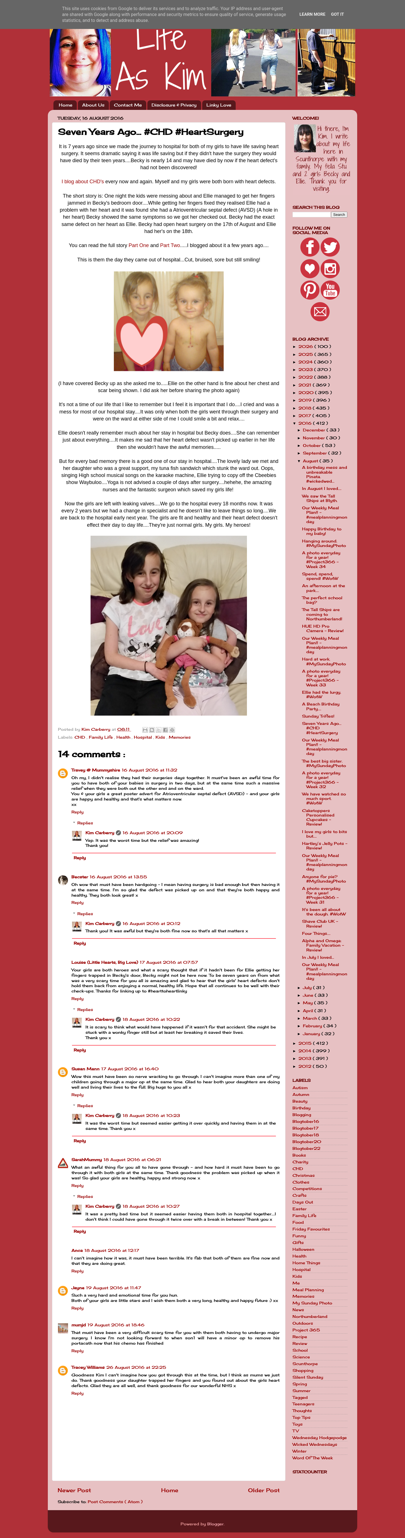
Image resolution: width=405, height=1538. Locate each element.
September (315, 453)
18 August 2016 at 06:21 (132, 1159)
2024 (306, 362)
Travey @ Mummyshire (95, 770)
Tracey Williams (88, 1367)
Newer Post (74, 1490)
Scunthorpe (305, 1363)
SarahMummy (86, 1159)
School (300, 1350)
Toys (297, 1424)
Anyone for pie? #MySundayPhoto (324, 878)
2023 (306, 369)
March (310, 1018)
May (308, 1003)
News (298, 1310)
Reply (77, 812)
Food (298, 1222)
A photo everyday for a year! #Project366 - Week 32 (321, 780)
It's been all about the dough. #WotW (324, 911)
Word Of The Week (312, 1458)
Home (65, 105)
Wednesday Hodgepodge (319, 1437)
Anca (77, 1250)
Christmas (303, 1175)
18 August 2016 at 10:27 (151, 1206)
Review (299, 1343)
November (314, 438)
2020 (306, 392)
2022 (306, 377)
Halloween (303, 1249)
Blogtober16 (305, 1121)
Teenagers (303, 1404)
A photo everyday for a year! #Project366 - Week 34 (321, 560)
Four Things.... (316, 933)
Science (301, 1357)
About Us (93, 105)
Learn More (312, 14)
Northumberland (309, 1316)
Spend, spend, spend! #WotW (320, 576)
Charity (300, 1162)
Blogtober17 (305, 1128)
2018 (305, 408)
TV (295, 1431)
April (308, 1010)
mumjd (78, 1325)
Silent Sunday (307, 1377)
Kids (161, 737)
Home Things (306, 1263)
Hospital (143, 737)
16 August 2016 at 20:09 (153, 833)
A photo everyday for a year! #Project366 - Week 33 (321, 678)
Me (296, 1283)
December (315, 430)
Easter (299, 1209)
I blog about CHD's (83, 181)
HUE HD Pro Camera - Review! (323, 628)
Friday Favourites (311, 1229)
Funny (299, 1236)
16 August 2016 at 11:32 (149, 770)
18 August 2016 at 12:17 (111, 1250)
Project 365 (306, 1330)
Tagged (300, 1397)
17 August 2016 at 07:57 (169, 962)
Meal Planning (308, 1290)
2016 (305, 423)
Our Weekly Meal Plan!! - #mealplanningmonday (324, 515)
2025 (306, 354)
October (312, 445)
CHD (81, 737)
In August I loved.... (321, 488)
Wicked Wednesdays (314, 1444)
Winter (299, 1451)
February (313, 1026)
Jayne (77, 1288)
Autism (300, 1087)
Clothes (300, 1182)
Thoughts (302, 1410)
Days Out (302, 1202)
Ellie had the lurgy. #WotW (321, 694)
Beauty (299, 1101)
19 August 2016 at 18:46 (116, 1325)
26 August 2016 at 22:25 (136, 1367)
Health (124, 737)
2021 (305, 385)
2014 (305, 1051)
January (312, 1034)
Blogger (215, 1524)
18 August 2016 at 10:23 (151, 1115)
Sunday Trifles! (318, 716)
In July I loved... (318, 957)
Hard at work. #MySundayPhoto (324, 661)
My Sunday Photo (312, 1303)
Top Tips (301, 1417)
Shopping (302, 1370)
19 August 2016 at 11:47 (113, 1288)
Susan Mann (85, 1069)
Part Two (170, 245)
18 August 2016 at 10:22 (151, 1019)
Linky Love (218, 105)
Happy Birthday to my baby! (321, 531)
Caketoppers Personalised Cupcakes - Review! (318, 817)
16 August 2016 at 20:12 (151, 923)
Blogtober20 (306, 1141)
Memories (180, 737)
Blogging (301, 1114)
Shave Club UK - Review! (320, 923)
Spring (299, 1384)
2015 (305, 1043)
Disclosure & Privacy (174, 105)
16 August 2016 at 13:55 (118, 877)
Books (299, 1155)
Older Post (264, 1490)
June (309, 995)
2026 (306, 346)
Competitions (307, 1188)
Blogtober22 (306, 1148)
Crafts (299, 1195)
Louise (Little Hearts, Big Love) (104, 962)
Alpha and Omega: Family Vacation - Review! (323, 945)
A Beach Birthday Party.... (320, 706)
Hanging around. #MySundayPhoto (324, 543)
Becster (79, 877)
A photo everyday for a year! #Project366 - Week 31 (321, 895)
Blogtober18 (305, 1135)
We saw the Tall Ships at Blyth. (320, 498)
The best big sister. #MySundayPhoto (324, 763)
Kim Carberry (100, 833)
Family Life (101, 737)
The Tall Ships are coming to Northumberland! (322, 614)
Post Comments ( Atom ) (115, 1501)
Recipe (299, 1337)
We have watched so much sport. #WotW (324, 798)
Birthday (301, 1108)
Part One (139, 245)
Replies (85, 823)
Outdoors (302, 1323)
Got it (337, 14)
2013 (305, 1058)
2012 (305, 1066)
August (311, 461)
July (308, 987)
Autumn (300, 1094)
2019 (305, 400)
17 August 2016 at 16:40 (130, 1069)
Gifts (298, 1242)
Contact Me (128, 105)
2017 (305, 415)
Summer (301, 1390)
